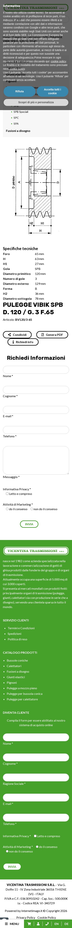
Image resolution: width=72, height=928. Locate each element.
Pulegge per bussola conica (25, 94)
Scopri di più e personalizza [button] (36, 920)
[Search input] (37, 19)
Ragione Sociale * (14, 783)
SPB (45, 37)
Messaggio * (11, 477)
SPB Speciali (21, 111)
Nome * (8, 376)
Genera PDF (52, 334)
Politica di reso (17, 639)
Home (6, 37)
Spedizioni (14, 633)
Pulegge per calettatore (26, 37)
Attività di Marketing (17, 504)
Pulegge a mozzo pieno (22, 87)
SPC (16, 117)
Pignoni (11, 81)
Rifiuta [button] (19, 909)
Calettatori (14, 68)
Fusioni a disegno (18, 130)
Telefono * (10, 436)
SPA (16, 123)
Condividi (17, 334)
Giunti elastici (15, 74)
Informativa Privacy (16, 489)
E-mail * (8, 416)
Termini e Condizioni (21, 628)
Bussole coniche (17, 61)
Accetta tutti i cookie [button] (52, 909)
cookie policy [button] (58, 879)
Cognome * (10, 396)
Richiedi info (23, 342)
